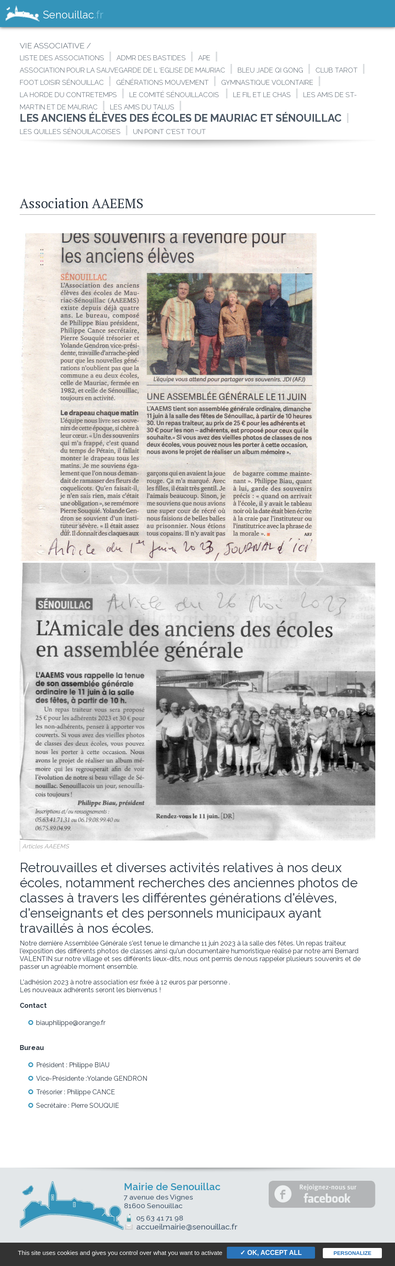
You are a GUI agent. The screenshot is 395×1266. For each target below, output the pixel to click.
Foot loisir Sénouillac (62, 82)
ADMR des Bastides (151, 58)
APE (204, 58)
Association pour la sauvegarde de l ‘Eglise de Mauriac (122, 70)
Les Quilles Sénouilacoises (70, 131)
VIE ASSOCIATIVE (52, 45)
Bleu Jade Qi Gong (270, 70)
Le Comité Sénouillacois (175, 95)
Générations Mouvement (162, 82)
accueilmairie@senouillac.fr (186, 1227)
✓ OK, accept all (270, 1252)
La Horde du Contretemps (68, 95)
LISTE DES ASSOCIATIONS (62, 58)
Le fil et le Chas (262, 95)
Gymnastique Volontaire (267, 82)
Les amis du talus (142, 107)
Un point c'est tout (169, 131)
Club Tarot (336, 70)
